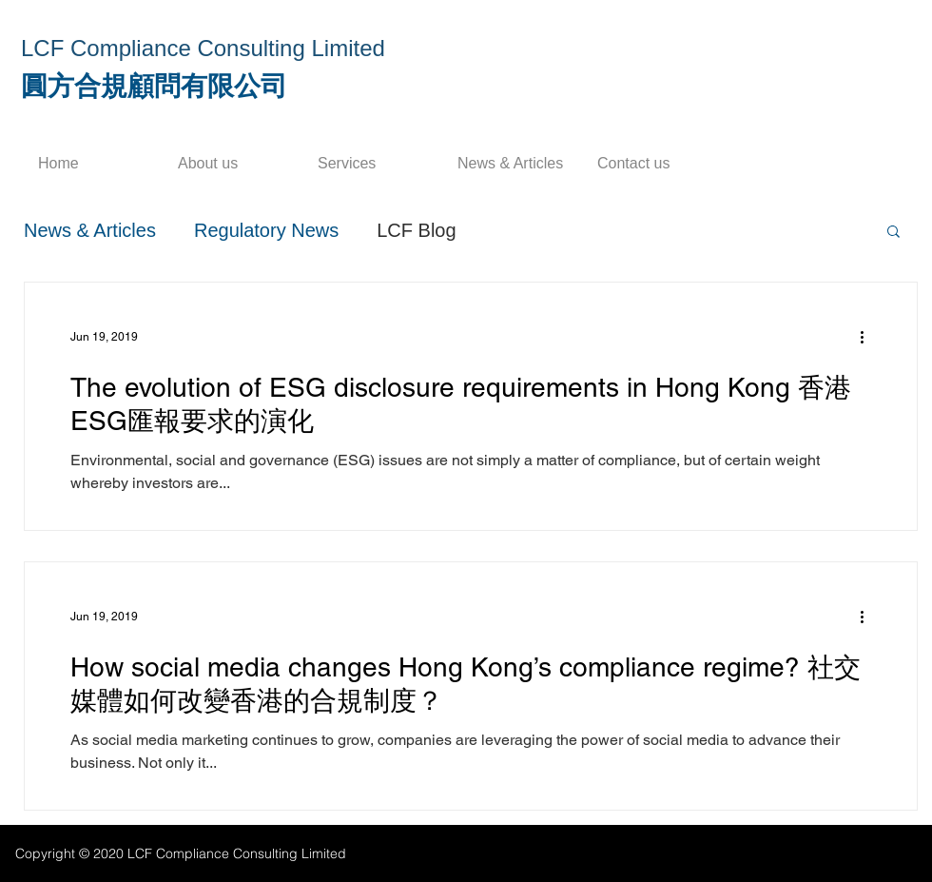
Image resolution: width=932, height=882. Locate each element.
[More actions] (868, 336)
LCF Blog (416, 230)
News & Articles (90, 230)
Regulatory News (266, 230)
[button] (893, 233)
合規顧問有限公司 (180, 86)
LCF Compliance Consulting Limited (203, 48)
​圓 (34, 86)
